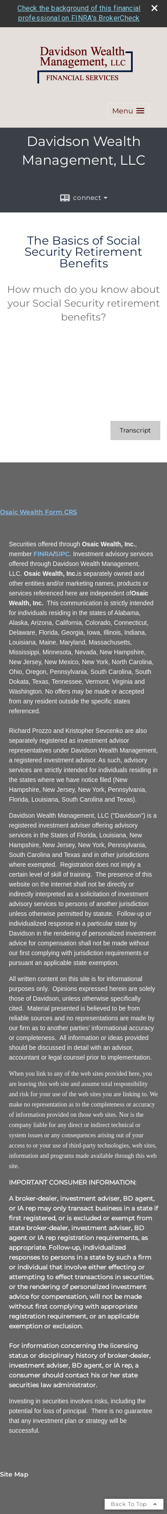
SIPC (62, 554)
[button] (128, 111)
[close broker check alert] (154, 8)
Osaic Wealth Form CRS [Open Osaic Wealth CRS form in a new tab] (38, 512)
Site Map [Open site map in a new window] (14, 1474)
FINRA (43, 554)
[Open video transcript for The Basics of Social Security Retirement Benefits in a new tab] (135, 430)
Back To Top (134, 1504)
